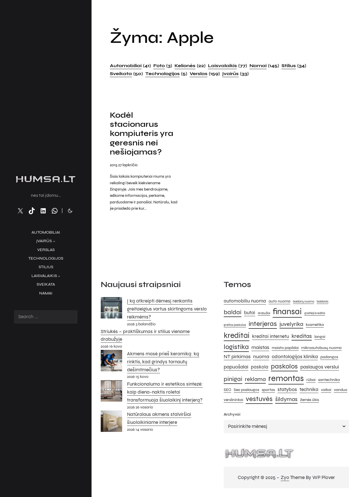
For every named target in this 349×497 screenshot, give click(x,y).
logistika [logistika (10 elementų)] (236, 347)
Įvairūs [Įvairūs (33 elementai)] (235, 73)
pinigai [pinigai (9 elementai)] (233, 379)
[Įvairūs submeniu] (54, 241)
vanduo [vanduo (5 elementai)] (340, 389)
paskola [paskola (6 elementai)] (259, 367)
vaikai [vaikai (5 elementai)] (326, 389)
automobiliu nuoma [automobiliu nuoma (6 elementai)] (245, 301)
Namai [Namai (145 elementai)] (264, 65)
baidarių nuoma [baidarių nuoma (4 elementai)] (303, 301)
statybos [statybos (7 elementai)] (287, 389)
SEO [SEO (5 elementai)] (227, 389)
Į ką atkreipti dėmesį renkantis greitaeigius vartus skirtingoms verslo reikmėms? (167, 309)
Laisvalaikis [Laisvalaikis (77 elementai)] (227, 65)
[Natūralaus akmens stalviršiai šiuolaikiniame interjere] (111, 422)
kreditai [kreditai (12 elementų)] (236, 335)
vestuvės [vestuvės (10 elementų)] (259, 399)
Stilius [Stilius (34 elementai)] (293, 65)
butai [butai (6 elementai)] (249, 313)
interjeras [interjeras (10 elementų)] (263, 324)
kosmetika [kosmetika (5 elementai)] (315, 324)
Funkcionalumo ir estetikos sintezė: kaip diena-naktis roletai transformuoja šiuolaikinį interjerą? (165, 392)
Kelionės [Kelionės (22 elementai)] (189, 65)
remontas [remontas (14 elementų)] (286, 378)
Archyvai (232, 414)
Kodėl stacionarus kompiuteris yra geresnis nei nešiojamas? (141, 134)
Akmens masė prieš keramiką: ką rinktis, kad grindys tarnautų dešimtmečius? (163, 362)
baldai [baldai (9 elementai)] (232, 312)
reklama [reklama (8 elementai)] (255, 379)
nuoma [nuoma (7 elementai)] (261, 356)
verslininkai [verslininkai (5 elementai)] (233, 399)
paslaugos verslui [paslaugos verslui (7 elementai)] (319, 367)
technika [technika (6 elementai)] (309, 389)
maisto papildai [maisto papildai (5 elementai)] (285, 347)
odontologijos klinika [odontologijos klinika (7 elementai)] (295, 356)
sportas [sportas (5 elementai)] (268, 389)
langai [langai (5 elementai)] (319, 336)
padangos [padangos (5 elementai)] (329, 356)
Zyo (285, 477)
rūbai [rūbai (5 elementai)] (311, 379)
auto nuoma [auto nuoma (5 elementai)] (279, 301)
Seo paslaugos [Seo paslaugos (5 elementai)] (246, 389)
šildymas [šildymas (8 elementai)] (286, 399)
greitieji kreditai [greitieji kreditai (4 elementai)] (314, 313)
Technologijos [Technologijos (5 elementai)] (166, 73)
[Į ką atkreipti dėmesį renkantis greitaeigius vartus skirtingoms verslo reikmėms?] (111, 309)
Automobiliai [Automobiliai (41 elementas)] (130, 65)
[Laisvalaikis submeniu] (59, 276)
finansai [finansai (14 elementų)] (287, 311)
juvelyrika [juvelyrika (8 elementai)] (291, 324)
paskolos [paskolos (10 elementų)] (284, 366)
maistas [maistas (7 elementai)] (260, 347)
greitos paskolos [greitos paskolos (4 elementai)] (235, 325)
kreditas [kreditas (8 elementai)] (302, 336)
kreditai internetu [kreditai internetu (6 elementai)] (270, 336)
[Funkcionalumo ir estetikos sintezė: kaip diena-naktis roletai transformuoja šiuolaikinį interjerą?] (111, 392)
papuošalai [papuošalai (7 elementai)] (236, 367)
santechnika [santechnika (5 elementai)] (329, 379)
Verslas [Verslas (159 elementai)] (205, 73)
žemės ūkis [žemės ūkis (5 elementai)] (309, 399)
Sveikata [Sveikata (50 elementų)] (126, 73)
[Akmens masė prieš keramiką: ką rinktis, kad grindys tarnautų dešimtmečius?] (111, 362)
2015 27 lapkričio (124, 165)
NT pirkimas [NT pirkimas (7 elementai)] (237, 356)
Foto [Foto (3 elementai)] (162, 65)
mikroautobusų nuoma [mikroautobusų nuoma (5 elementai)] (321, 347)
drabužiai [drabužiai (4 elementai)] (264, 313)
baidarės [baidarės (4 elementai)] (322, 301)
